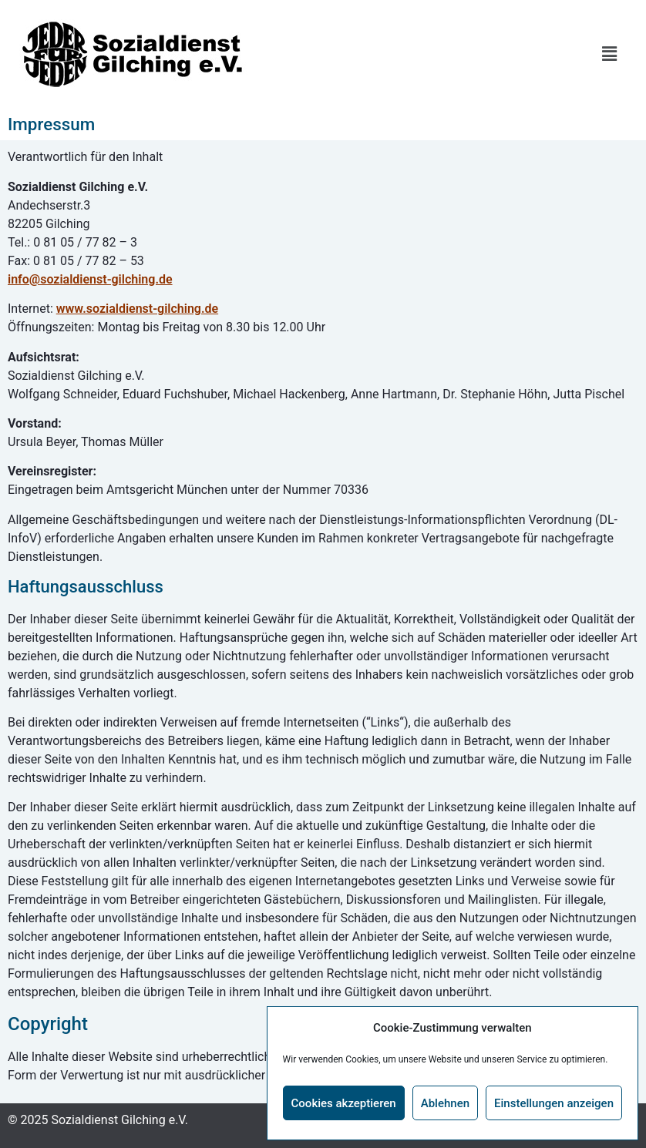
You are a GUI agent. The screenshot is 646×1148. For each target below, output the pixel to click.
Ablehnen (445, 1103)
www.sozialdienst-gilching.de (137, 308)
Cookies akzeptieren (343, 1103)
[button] (610, 54)
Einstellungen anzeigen (554, 1103)
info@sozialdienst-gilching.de (90, 279)
